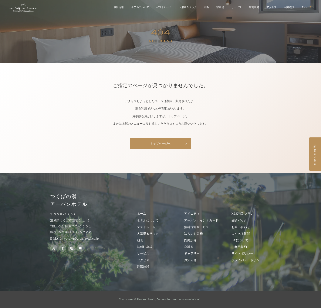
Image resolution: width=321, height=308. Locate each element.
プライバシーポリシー (247, 260)
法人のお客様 (193, 233)
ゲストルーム (164, 7)
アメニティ (192, 213)
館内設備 (254, 7)
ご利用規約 (239, 247)
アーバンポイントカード (201, 220)
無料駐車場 (145, 247)
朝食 (206, 7)
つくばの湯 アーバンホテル (68, 200)
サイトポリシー (242, 253)
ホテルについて (140, 7)
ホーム (141, 213)
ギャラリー (192, 253)
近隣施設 (289, 7)
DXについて (240, 240)
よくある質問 (241, 233)
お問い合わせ (241, 227)
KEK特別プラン (243, 213)
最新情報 (119, 7)
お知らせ (190, 260)
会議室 (188, 247)
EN (303, 7)
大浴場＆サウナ (188, 7)
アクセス (271, 7)
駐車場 (220, 7)
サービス (236, 7)
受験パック (239, 220)
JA (309, 7)
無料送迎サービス (196, 227)
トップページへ (160, 143)
